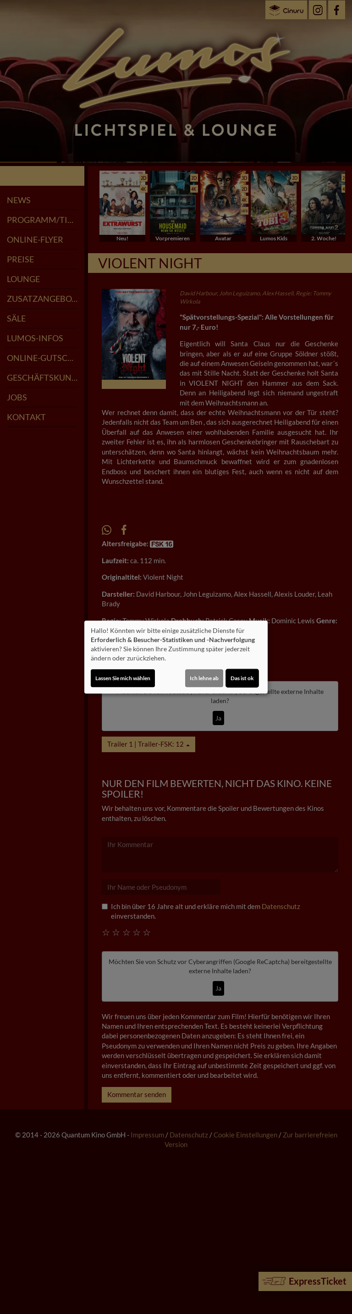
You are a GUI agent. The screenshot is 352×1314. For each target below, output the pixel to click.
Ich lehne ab (204, 678)
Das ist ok (242, 678)
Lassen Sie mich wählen (122, 678)
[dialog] (176, 657)
